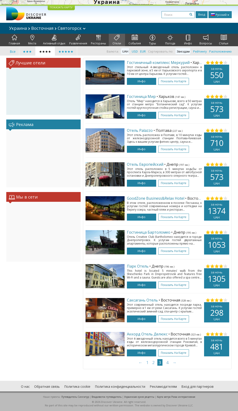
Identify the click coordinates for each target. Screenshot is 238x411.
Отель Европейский (145, 164)
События (135, 40)
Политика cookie (77, 386)
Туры (152, 40)
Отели (116, 40)
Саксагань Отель (142, 300)
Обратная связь (47, 386)
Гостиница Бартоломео (148, 232)
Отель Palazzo (140, 130)
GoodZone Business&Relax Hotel (155, 198)
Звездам (183, 51)
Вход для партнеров (197, 386)
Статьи (223, 40)
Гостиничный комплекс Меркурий (158, 62)
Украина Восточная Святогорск (47, 28)
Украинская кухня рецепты (139, 396)
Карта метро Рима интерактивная (176, 396)
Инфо (188, 40)
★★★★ (45, 51)
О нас (25, 386)
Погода (170, 40)
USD (135, 51)
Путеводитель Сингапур (75, 396)
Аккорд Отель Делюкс (147, 334)
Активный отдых (54, 40)
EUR (143, 51)
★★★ (27, 51)
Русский (220, 15)
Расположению (220, 51)
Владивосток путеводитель (107, 396)
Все (13, 51)
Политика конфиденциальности (120, 386)
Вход (201, 15)
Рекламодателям (163, 386)
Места (32, 40)
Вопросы (205, 40)
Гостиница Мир (141, 96)
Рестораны (98, 40)
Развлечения (78, 40)
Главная (14, 40)
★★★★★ (65, 51)
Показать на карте (173, 81)
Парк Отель (138, 266)
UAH (125, 51)
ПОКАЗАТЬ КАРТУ (61, 7)
